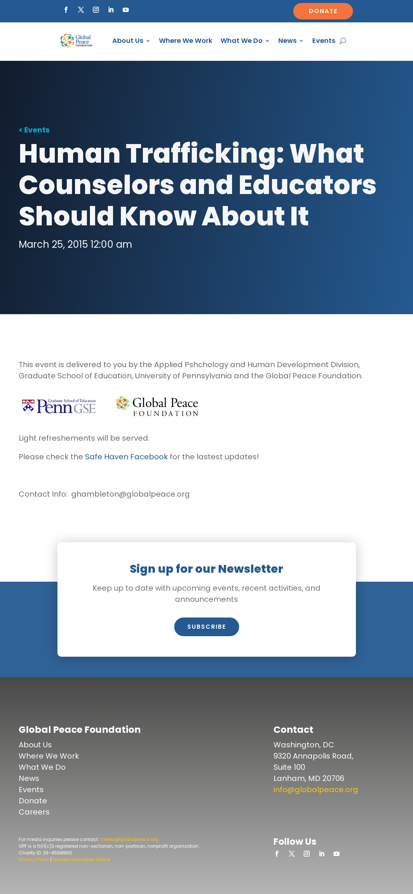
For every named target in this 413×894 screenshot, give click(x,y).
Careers (34, 812)
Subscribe (206, 626)
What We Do (241, 40)
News (287, 40)
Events (323, 40)
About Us (127, 40)
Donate (323, 11)
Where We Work (185, 40)
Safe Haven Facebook (126, 456)
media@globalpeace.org (129, 839)
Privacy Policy (34, 859)
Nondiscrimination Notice (81, 859)
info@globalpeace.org (315, 789)
